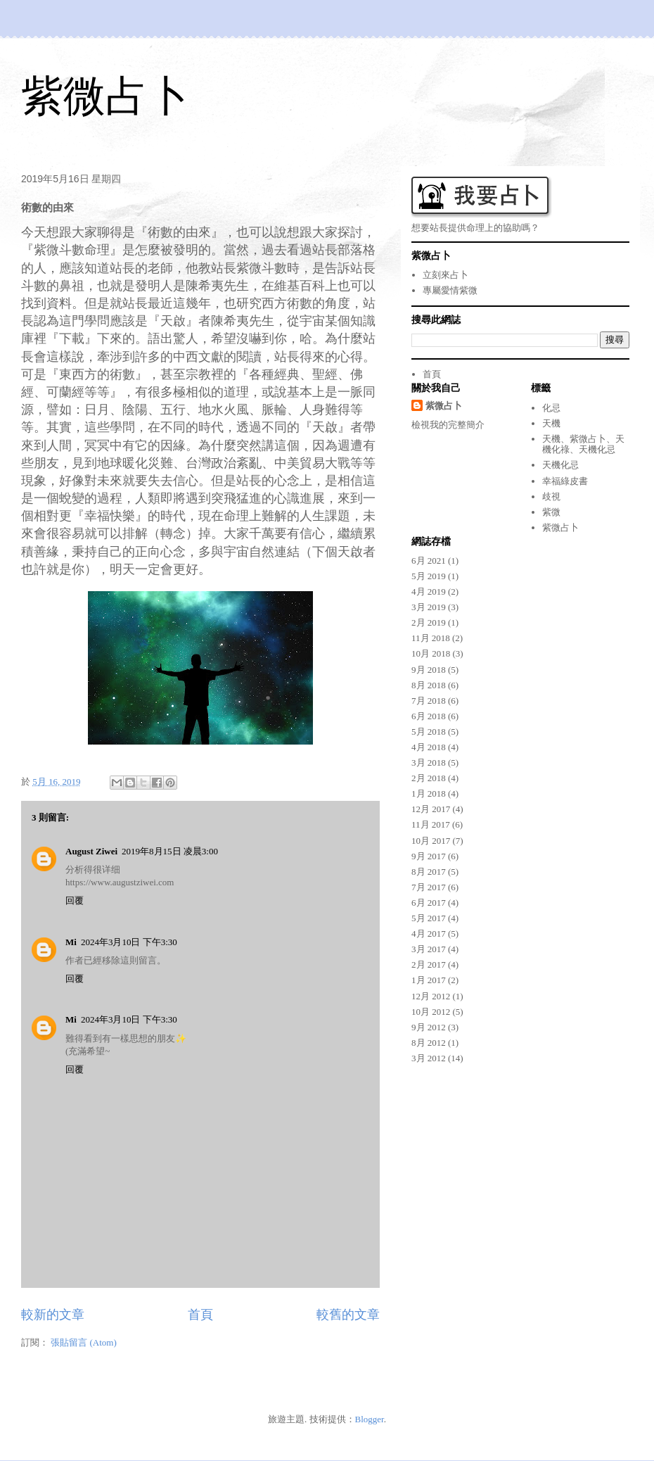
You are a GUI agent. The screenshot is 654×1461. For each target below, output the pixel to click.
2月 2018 (428, 778)
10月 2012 (430, 1011)
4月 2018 (428, 747)
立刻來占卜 (445, 275)
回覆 (74, 900)
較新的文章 (52, 1315)
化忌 (551, 408)
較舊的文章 (348, 1315)
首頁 (200, 1315)
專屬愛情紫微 (450, 290)
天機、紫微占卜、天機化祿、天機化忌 (583, 444)
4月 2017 (428, 933)
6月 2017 (428, 902)
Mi (71, 942)
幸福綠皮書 (565, 481)
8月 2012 (428, 1042)
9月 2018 (428, 669)
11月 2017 (430, 824)
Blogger (369, 1419)
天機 (551, 423)
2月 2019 (428, 622)
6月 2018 (428, 716)
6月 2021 (428, 560)
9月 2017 (428, 856)
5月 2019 (428, 576)
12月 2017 (430, 809)
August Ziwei (91, 851)
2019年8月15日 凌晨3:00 (170, 851)
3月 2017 (428, 949)
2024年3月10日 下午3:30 (129, 942)
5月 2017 (428, 918)
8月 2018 (428, 685)
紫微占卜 (105, 96)
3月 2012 (428, 1058)
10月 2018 (430, 653)
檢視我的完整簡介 (448, 424)
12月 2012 (430, 996)
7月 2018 (428, 700)
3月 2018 (428, 762)
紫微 (551, 512)
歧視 (551, 496)
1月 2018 (428, 793)
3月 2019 (428, 607)
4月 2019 (428, 591)
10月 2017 (430, 840)
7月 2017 (428, 887)
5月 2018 (428, 731)
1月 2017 (428, 980)
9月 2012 (428, 1027)
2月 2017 (428, 964)
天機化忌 (560, 465)
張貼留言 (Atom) (84, 1342)
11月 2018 (430, 638)
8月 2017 (428, 871)
